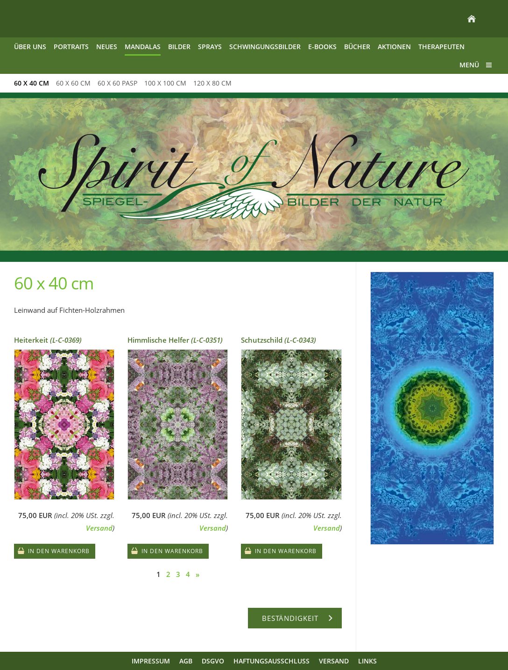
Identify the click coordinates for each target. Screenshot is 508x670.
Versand (99, 528)
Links (367, 660)
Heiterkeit (48, 340)
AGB (185, 660)
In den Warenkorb (59, 551)
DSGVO (213, 660)
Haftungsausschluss (271, 660)
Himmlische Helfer (175, 340)
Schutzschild (278, 340)
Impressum (151, 660)
